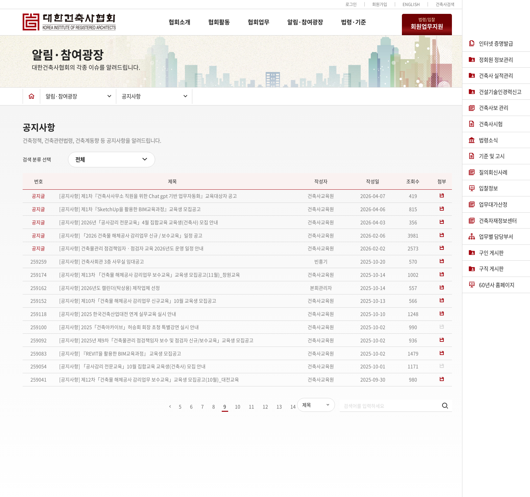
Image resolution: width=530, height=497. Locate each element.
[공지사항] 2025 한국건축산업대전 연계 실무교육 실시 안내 (117, 313)
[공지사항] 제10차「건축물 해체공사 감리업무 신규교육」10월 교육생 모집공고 (137, 300)
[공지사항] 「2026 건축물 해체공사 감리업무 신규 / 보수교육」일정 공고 (130, 235)
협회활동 (219, 22)
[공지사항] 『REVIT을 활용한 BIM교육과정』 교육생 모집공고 (120, 353)
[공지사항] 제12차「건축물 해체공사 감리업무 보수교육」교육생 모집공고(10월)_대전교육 (149, 379)
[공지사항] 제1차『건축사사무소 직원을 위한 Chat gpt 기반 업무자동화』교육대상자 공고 (148, 195)
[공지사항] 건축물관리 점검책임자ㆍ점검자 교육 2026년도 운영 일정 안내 (131, 248)
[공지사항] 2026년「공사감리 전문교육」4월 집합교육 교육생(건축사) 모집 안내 (138, 222)
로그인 (351, 4)
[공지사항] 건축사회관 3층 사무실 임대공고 (101, 261)
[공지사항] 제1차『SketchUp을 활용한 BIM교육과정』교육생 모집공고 (130, 209)
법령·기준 (353, 22)
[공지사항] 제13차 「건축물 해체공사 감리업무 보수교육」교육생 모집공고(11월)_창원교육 (149, 274)
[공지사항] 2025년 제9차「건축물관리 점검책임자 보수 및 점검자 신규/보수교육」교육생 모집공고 (156, 340)
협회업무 (258, 22)
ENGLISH (411, 4)
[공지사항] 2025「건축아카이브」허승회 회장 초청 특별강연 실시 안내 (129, 327)
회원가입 (379, 4)
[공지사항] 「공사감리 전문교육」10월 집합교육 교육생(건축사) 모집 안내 (132, 366)
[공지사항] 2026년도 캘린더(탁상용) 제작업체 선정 (109, 287)
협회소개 (179, 22)
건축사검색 (445, 4)
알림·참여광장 (305, 22)
